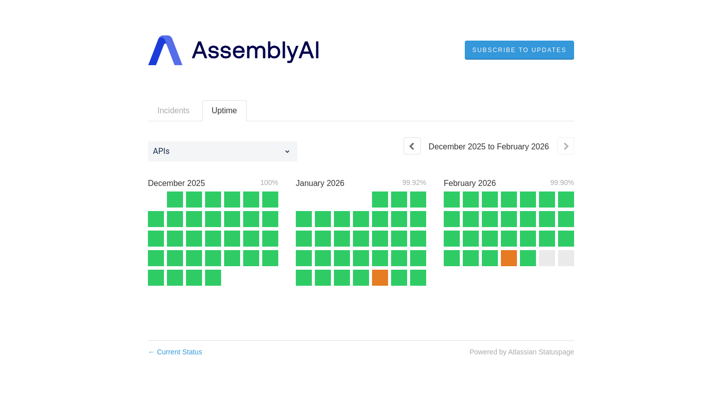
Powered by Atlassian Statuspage (521, 352)
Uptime (224, 110)
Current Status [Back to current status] (175, 352)
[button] (519, 50)
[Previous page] (412, 145)
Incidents (173, 110)
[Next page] (565, 145)
